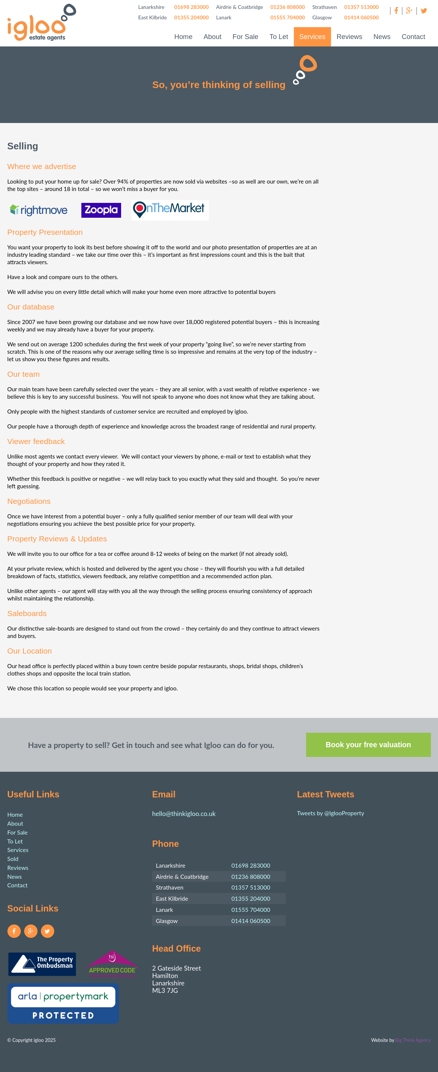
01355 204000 (191, 17)
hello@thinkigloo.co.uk (183, 813)
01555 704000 (287, 17)
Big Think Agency (413, 1040)
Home (183, 37)
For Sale (245, 37)
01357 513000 (361, 7)
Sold (13, 858)
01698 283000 (191, 7)
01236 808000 (287, 7)
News (381, 37)
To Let (278, 37)
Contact (413, 37)
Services (312, 37)
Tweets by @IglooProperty (330, 812)
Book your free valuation (368, 745)
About (212, 37)
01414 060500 (361, 17)
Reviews (349, 37)
